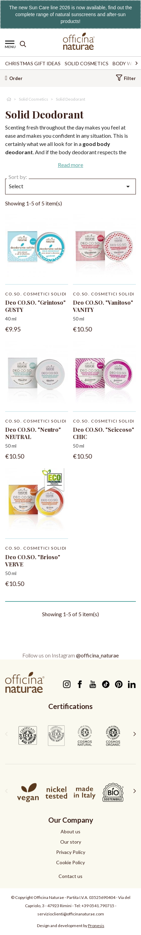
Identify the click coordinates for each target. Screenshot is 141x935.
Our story (70, 842)
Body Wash (127, 63)
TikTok (105, 684)
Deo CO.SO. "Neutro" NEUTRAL (33, 433)
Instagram (66, 684)
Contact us (70, 876)
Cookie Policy (70, 862)
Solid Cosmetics (86, 63)
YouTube (92, 684)
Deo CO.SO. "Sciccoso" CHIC (103, 433)
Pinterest (118, 684)
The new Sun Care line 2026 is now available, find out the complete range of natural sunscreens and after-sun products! (70, 14)
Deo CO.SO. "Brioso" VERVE (32, 560)
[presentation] (6, 733)
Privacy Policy (70, 852)
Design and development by (70, 925)
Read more (70, 164)
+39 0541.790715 (97, 905)
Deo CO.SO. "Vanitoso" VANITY (103, 306)
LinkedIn (131, 684)
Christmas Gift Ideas (33, 63)
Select (70, 186)
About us (70, 831)
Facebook (79, 684)
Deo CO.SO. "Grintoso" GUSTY (35, 306)
